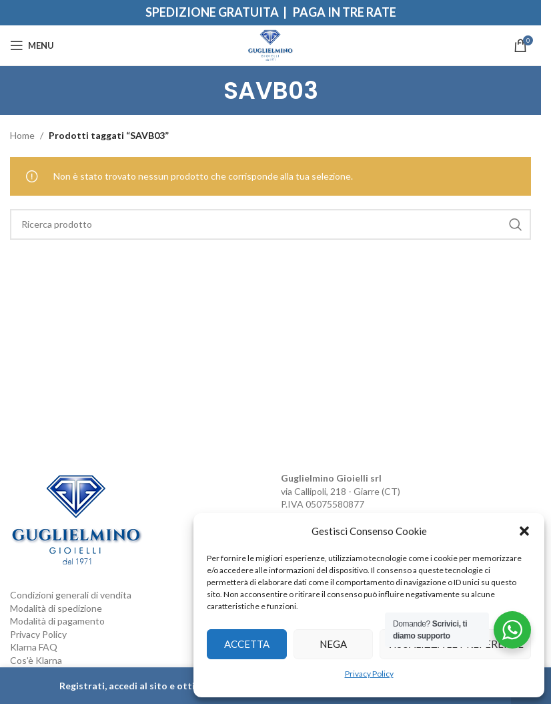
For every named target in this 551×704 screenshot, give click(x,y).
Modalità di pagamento (57, 621)
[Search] (270, 224)
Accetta (246, 644)
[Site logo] (270, 44)
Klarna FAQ (33, 647)
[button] (524, 531)
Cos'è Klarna (36, 660)
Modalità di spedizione (56, 608)
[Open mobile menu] (32, 45)
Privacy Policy (369, 674)
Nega (333, 644)
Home (22, 135)
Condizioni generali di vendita (70, 594)
